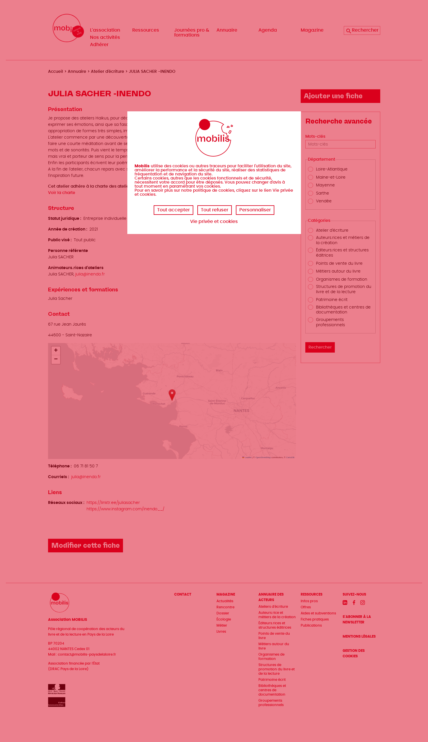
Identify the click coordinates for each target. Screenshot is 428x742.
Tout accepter (173, 210)
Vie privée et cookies (214, 221)
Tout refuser (214, 210)
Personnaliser (255, 210)
